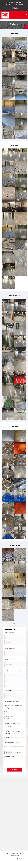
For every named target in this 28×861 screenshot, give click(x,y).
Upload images (12, 742)
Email (9, 659)
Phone (9, 648)
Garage (8, 712)
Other (7, 718)
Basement (9, 714)
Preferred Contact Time (12, 725)
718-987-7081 (20, 2)
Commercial (9, 716)
